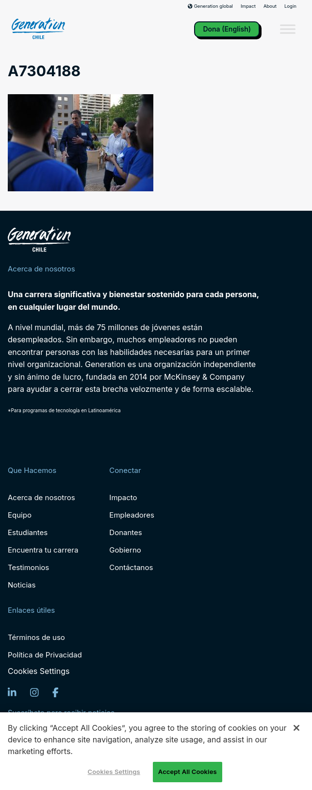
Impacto (123, 497)
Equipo (20, 515)
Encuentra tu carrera (43, 550)
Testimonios (28, 567)
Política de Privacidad (45, 654)
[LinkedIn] (12, 692)
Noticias (21, 584)
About (270, 6)
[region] (156, 751)
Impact (248, 6)
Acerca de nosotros (41, 497)
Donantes (125, 532)
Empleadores (131, 515)
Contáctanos (131, 567)
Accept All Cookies (187, 771)
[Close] (296, 728)
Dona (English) (227, 29)
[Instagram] (34, 692)
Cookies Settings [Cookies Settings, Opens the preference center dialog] (114, 771)
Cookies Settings (38, 671)
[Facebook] (55, 692)
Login (290, 6)
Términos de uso (36, 637)
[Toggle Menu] (288, 29)
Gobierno (125, 550)
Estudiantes (28, 532)
